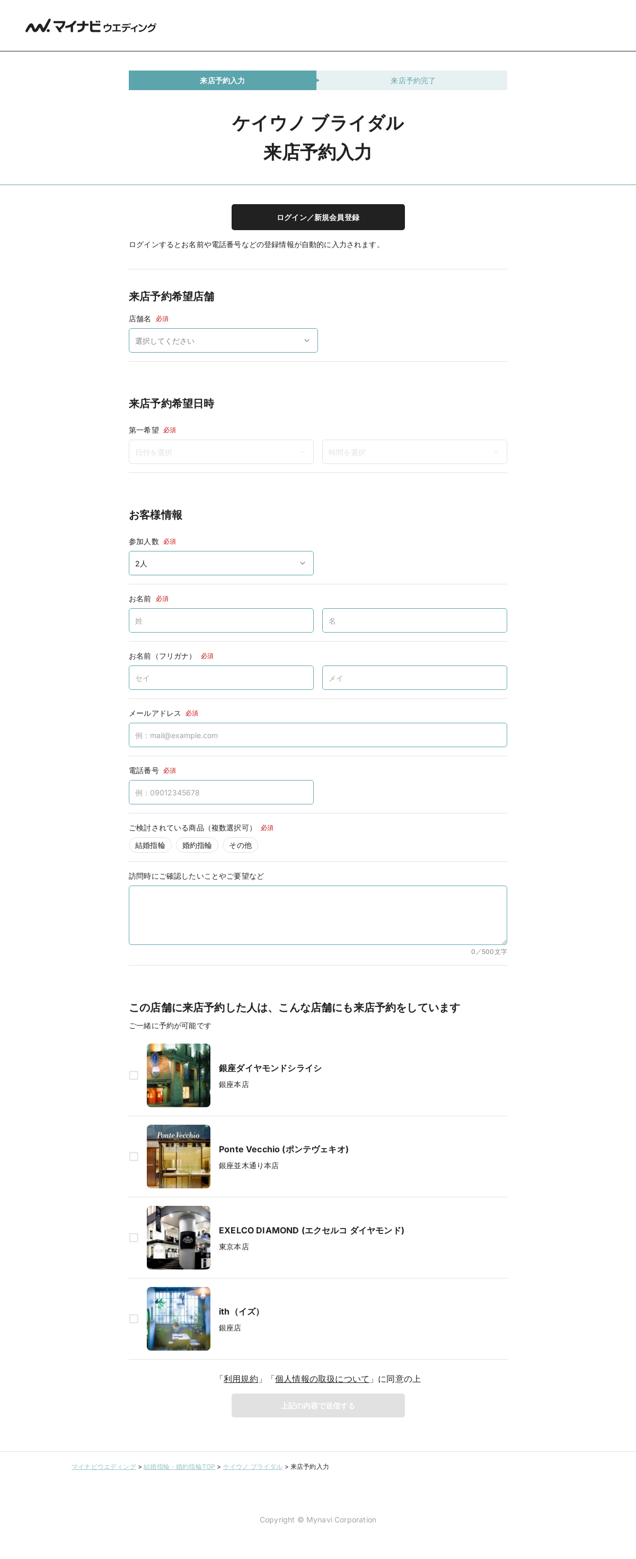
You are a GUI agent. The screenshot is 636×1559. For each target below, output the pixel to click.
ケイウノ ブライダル (253, 1466)
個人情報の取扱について (322, 1378)
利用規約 (241, 1378)
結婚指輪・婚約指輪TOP (179, 1466)
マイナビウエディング (104, 1466)
